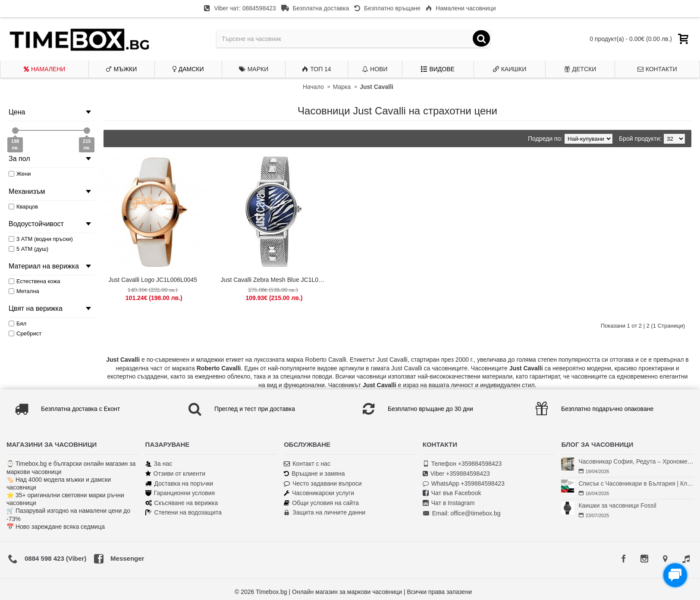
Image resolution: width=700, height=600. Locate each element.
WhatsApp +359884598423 (464, 483)
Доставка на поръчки (179, 483)
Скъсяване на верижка (181, 503)
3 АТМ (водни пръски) (41, 239)
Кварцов (23, 206)
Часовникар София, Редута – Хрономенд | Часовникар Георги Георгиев (636, 461)
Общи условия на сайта (321, 503)
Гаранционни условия (180, 493)
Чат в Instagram (449, 503)
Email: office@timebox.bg (462, 514)
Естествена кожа (34, 281)
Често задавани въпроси (322, 483)
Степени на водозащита (183, 512)
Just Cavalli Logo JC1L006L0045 (153, 279)
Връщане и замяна (314, 473)
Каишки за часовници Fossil (617, 505)
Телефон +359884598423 (462, 463)
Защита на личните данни (324, 512)
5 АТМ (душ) (28, 249)
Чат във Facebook (452, 493)
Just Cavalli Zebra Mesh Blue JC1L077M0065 (275, 279)
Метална (24, 291)
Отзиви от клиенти (175, 473)
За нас (159, 463)
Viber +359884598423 (456, 473)
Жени (20, 174)
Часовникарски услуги (319, 493)
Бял (17, 323)
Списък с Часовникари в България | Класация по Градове (636, 483)
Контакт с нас (307, 463)
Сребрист (25, 333)
